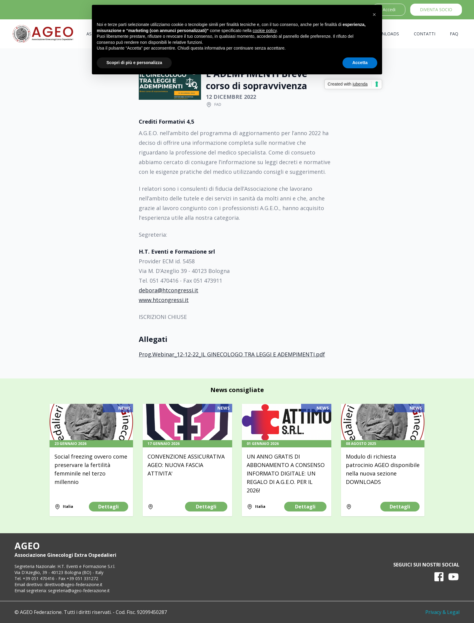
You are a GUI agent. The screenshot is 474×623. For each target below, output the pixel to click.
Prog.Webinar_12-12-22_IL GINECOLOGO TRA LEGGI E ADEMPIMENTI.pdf (232, 354)
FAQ (454, 34)
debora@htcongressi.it (168, 290)
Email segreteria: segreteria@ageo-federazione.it (62, 590)
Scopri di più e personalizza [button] (134, 62)
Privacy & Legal (442, 612)
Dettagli (108, 506)
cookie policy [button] (265, 30)
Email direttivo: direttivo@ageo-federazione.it (58, 584)
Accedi (389, 9)
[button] (374, 14)
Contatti (424, 34)
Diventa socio (436, 9)
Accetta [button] (360, 62)
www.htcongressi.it (164, 299)
